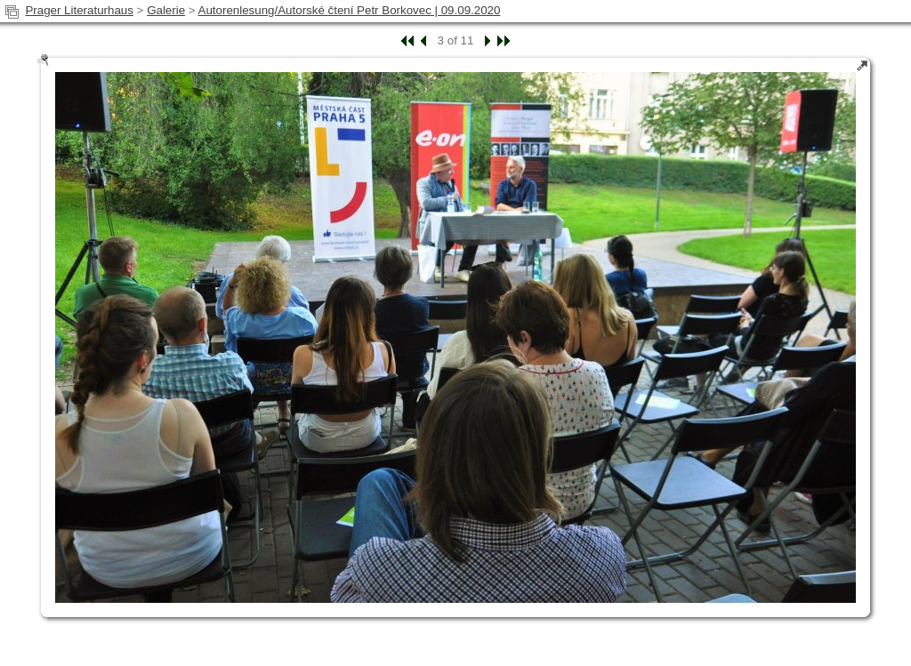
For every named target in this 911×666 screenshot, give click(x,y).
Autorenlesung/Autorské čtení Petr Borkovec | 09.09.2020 (349, 10)
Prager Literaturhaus (79, 10)
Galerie (166, 10)
